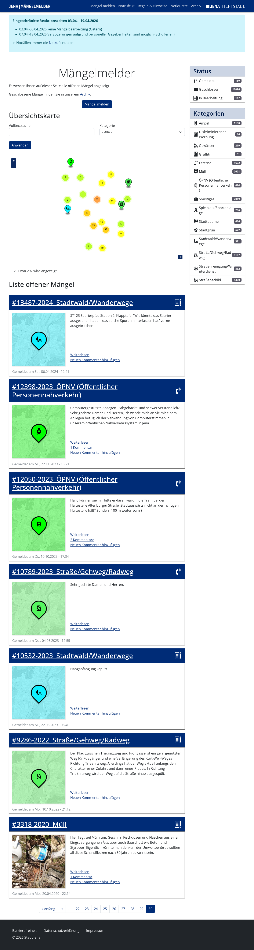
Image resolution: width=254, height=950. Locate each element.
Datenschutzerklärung (61, 930)
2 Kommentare (82, 539)
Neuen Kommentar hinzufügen (95, 360)
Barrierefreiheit (24, 930)
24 (97, 908)
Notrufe (127, 5)
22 (79, 908)
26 (115, 908)
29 (142, 908)
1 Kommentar (81, 447)
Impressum (95, 930)
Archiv (196, 6)
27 (124, 908)
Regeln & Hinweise (152, 6)
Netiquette (179, 6)
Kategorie (107, 125)
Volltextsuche (19, 125)
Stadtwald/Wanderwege (72, 302)
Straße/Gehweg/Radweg (73, 571)
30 (151, 908)
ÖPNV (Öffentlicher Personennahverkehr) (64, 391)
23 (88, 908)
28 (133, 908)
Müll (39, 824)
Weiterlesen (79, 355)
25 (106, 908)
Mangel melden (102, 6)
